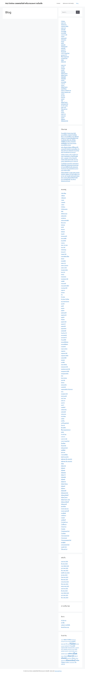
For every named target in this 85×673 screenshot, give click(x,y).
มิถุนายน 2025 (64, 584)
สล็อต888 (63, 77)
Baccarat (63, 222)
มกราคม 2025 (64, 595)
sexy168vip (64, 364)
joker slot (63, 107)
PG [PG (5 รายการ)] (66, 644)
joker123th (64, 267)
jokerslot (63, 116)
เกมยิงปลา (63, 515)
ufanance (63, 414)
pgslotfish (63, 328)
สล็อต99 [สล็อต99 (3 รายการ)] (65, 656)
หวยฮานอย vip (64, 508)
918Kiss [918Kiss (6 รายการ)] (69, 639)
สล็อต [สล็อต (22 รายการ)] (74, 653)
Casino (63, 243)
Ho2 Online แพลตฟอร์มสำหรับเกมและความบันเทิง (23, 3)
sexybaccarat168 (65, 369)
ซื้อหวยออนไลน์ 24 (65, 430)
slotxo (62, 85)
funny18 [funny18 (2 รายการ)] (66, 641)
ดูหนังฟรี (63, 29)
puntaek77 (64, 337)
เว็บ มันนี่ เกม (64, 522)
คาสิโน (63, 421)
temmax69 (64, 396)
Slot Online (64, 378)
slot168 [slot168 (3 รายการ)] (77, 647)
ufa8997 (63, 407)
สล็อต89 (63, 479)
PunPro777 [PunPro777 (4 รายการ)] (67, 646)
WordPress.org (65, 627)
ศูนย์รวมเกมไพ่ (64, 457)
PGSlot (63, 319)
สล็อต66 (63, 72)
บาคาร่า (63, 83)
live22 (62, 41)
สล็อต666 (63, 472)
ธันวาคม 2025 (64, 570)
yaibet (62, 418)
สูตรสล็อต (63, 506)
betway (63, 225)
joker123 (63, 23)
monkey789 (64, 288)
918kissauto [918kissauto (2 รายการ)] (74, 639)
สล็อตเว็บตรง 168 (65, 499)
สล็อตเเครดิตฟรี (65, 502)
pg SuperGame (65, 301)
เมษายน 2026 (64, 561)
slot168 (63, 380)
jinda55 (63, 68)
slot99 (62, 70)
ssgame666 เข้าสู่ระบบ (67, 389)
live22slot (63, 276)
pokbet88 (63, 330)
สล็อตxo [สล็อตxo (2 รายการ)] (77, 658)
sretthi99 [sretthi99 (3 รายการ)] (65, 649)
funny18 (63, 252)
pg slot (63, 95)
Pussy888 (63, 340)
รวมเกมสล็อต (64, 454)
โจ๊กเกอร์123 (64, 109)
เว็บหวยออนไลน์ (65, 535)
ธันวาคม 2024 (64, 597)
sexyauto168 (64, 367)
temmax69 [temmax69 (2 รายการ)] (69, 649)
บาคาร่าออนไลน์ (65, 53)
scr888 (63, 362)
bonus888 (63, 238)
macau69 (63, 283)
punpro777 (64, 55)
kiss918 (63, 97)
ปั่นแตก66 (63, 51)
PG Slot (63, 297)
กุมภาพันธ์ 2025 (65, 593)
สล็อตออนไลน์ (64, 121)
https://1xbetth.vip (66, 90)
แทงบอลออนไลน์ (65, 544)
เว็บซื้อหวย (63, 524)
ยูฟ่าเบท (63, 452)
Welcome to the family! (68, 3)
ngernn (63, 290)
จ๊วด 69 (63, 425)
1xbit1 (62, 204)
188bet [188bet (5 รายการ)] (65, 639)
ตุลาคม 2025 (64, 575)
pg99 (62, 306)
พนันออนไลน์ (64, 448)
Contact (58, 3)
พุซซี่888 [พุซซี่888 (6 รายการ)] (70, 653)
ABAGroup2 (64, 213)
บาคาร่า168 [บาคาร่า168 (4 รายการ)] (71, 651)
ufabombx (64, 409)
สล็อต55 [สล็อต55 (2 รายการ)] (62, 656)
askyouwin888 (65, 220)
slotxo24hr (64, 385)
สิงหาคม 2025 (64, 579)
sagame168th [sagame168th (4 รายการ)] (64, 647)
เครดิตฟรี (63, 520)
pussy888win (64, 344)
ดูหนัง (62, 43)
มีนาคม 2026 (64, 563)
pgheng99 (63, 38)
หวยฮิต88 (63, 513)
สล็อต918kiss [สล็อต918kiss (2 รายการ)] (69, 658)
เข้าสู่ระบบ (63, 620)
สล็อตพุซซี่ (63, 490)
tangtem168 (64, 394)
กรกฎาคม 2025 (65, 582)
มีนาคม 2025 (64, 591)
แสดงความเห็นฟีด (65, 625)
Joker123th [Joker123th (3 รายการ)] (63, 644)
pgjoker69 (63, 315)
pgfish (62, 310)
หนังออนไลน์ (64, 46)
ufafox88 (63, 412)
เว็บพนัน (63, 529)
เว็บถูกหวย (63, 526)
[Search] (78, 12)
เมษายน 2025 (64, 588)
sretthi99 (63, 387)
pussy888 (63, 31)
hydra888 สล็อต (65, 256)
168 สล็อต (63, 193)
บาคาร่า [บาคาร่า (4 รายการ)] (66, 651)
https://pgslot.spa (65, 92)
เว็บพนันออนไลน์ (65, 531)
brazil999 (63, 240)
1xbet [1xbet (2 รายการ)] (62, 639)
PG (62, 294)
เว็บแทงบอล (64, 538)
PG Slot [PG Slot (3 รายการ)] (77, 644)
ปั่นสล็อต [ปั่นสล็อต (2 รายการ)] (66, 653)
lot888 (62, 281)
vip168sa (63, 416)
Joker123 (63, 263)
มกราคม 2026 (64, 568)
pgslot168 (63, 321)
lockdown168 (64, 279)
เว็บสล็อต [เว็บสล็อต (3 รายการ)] (67, 662)
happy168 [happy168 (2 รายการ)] (69, 641)
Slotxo (62, 382)
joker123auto (64, 265)
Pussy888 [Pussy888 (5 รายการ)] (72, 646)
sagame (63, 351)
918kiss (63, 21)
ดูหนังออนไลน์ (64, 104)
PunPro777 (64, 333)
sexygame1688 (65, 371)
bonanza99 (64, 236)
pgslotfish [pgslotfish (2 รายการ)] (62, 646)
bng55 (62, 234)
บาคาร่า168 (64, 35)
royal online (64, 349)
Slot (62, 376)
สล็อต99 (63, 486)
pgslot (62, 36)
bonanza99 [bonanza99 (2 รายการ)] (63, 641)
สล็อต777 (63, 475)
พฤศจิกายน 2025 (65, 572)
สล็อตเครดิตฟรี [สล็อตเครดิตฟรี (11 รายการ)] (71, 660)
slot (62, 100)
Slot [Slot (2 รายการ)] (74, 647)
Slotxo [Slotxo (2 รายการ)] (62, 649)
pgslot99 (63, 326)
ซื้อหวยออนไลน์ (65, 56)
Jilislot (62, 258)
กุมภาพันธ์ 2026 (65, 566)
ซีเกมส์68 (63, 427)
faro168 (63, 247)
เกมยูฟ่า (63, 517)
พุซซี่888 (63, 450)
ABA (62, 211)
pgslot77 (63, 50)
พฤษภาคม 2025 (65, 586)
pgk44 (62, 317)
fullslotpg (63, 40)
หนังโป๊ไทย (63, 89)
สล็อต (62, 60)
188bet (63, 195)
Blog (77, 3)
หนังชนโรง (63, 24)
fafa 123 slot (64, 245)
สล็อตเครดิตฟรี (64, 495)
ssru (62, 391)
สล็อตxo (63, 119)
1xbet (62, 200)
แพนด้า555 (64, 547)
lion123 (63, 272)
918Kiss (63, 207)
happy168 (63, 254)
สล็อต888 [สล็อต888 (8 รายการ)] (64, 658)
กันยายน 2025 (64, 577)
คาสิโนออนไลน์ (65, 423)
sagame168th (64, 26)
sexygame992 (64, 373)
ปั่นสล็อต (63, 443)
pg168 (62, 67)
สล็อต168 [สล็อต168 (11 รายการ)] (70, 656)
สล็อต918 (63, 481)
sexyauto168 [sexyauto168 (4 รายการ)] (71, 647)
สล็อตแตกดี (64, 504)
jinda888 (63, 261)
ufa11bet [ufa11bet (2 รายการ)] (72, 649)
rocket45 (63, 346)
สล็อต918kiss (64, 484)
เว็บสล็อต (63, 533)
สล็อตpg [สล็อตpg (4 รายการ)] (73, 658)
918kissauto (64, 209)
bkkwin (63, 231)
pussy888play (64, 342)
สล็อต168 (63, 62)
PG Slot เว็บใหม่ (65, 299)
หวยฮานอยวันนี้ (65, 511)
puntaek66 (64, 335)
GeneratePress (58, 671)
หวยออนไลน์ (64, 58)
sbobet (63, 360)
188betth (63, 198)
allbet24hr (63, 216)
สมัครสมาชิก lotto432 (66, 459)
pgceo (62, 308)
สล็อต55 (63, 468)
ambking (63, 218)
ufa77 (62, 405)
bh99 (62, 227)
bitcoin (63, 229)
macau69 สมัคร (65, 285)
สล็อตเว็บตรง (64, 73)
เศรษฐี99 (63, 542)
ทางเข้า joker (64, 105)
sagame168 (64, 353)
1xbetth (63, 202)
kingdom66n (64, 270)
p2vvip (63, 292)
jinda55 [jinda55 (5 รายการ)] (74, 641)
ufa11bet (63, 398)
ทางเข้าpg (63, 434)
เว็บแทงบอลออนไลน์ (66, 540)
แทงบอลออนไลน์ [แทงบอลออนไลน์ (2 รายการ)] (71, 662)
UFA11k (63, 400)
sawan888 (63, 358)
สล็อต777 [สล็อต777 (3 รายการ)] (76, 656)
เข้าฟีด (62, 622)
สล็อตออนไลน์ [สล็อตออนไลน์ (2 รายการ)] (63, 660)
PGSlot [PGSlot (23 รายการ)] (73, 643)
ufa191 (63, 403)
